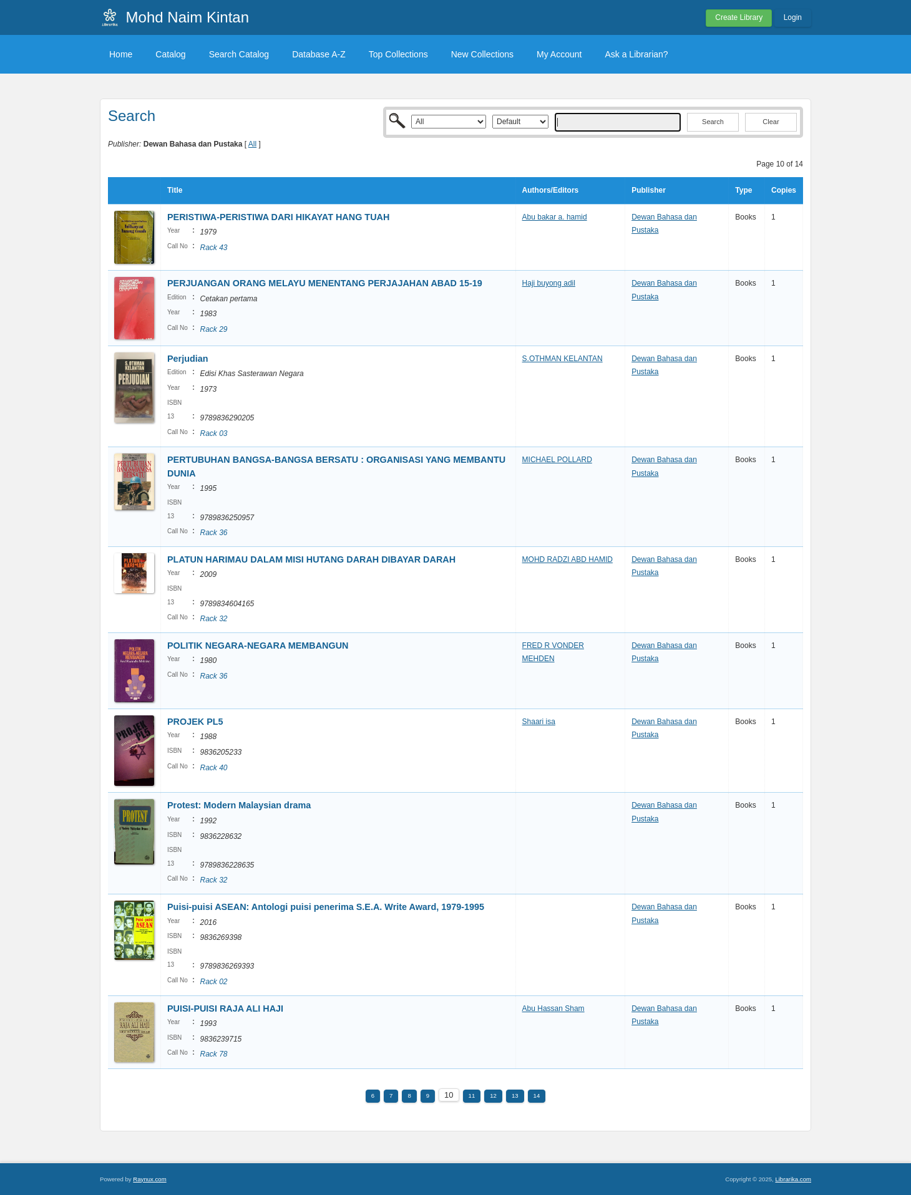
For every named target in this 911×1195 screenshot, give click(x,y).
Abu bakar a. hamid (554, 217)
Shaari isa (538, 721)
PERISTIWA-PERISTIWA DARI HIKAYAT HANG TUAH (278, 217)
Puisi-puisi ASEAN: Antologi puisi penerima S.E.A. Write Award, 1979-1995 (325, 907)
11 (472, 1095)
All (252, 144)
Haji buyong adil (548, 283)
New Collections (482, 54)
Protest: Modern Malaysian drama (239, 805)
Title (174, 190)
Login (793, 17)
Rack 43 (213, 247)
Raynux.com (149, 1179)
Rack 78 (213, 1054)
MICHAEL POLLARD (557, 459)
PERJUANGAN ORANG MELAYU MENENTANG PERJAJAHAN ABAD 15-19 (326, 283)
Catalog (170, 54)
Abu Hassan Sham (553, 1008)
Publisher (648, 190)
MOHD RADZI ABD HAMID (567, 559)
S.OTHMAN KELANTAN (562, 358)
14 (536, 1095)
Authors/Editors (550, 190)
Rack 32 (213, 618)
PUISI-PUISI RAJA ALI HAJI (225, 1009)
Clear (770, 121)
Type (743, 190)
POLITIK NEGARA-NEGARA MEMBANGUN (257, 646)
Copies (783, 190)
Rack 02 (213, 981)
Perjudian (187, 359)
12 (493, 1095)
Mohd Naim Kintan (187, 17)
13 (515, 1095)
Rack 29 (213, 329)
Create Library (738, 17)
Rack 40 (213, 767)
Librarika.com (793, 1179)
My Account (559, 54)
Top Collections (398, 54)
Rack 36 (213, 532)
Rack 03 (213, 433)
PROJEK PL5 (195, 722)
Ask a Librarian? (636, 54)
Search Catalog (239, 54)
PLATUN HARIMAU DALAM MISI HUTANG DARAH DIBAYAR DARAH (311, 559)
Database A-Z (319, 54)
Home (120, 54)
